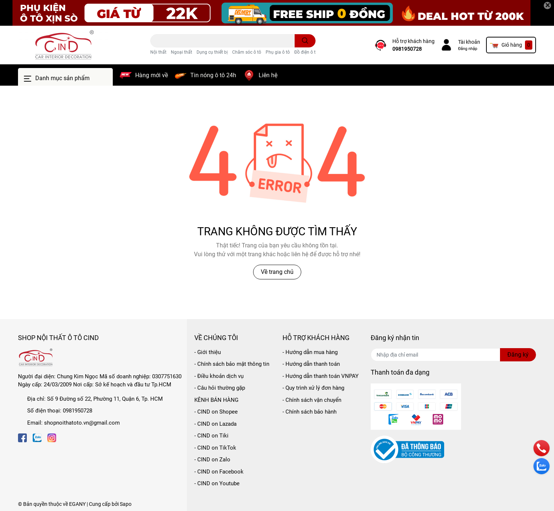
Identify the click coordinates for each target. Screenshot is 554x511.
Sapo (126, 504)
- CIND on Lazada (215, 424)
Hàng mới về (151, 75)
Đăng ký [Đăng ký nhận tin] (518, 354)
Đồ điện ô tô (306, 52)
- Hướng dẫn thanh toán (311, 364)
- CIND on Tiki (211, 435)
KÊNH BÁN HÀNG (216, 400)
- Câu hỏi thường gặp (219, 388)
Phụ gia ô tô (278, 52)
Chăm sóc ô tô (246, 52)
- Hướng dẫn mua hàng (310, 352)
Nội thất (158, 52)
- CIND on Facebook (219, 471)
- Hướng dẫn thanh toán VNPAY (321, 376)
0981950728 (407, 49)
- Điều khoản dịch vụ (219, 376)
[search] (305, 40)
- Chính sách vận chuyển (312, 400)
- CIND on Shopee (216, 411)
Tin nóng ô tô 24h (213, 75)
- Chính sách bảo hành (310, 411)
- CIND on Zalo (212, 459)
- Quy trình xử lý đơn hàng (313, 388)
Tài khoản (469, 42)
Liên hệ (268, 75)
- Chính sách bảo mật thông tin (231, 364)
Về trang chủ (277, 271)
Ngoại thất (181, 52)
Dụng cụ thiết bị (212, 52)
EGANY (77, 504)
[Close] (547, 5)
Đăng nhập (467, 48)
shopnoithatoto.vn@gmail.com (82, 422)
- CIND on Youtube (217, 483)
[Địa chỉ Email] (453, 354)
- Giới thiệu (207, 352)
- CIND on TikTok (215, 447)
